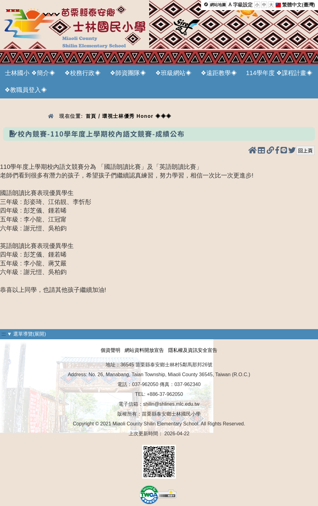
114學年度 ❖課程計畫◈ (279, 73)
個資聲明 (110, 350)
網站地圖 (218, 4)
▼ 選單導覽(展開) (26, 334)
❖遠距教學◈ (219, 73)
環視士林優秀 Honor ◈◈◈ (136, 116)
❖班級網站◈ (173, 73)
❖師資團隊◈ (128, 73)
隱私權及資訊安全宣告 (192, 350)
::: (4, 334)
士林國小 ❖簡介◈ (30, 73)
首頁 (91, 116)
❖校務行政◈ (82, 73)
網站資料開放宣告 (144, 350)
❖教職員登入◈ (26, 89)
